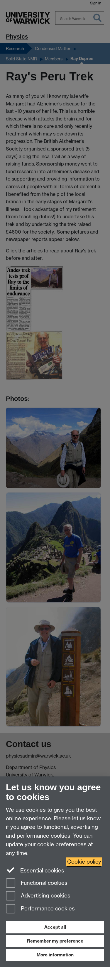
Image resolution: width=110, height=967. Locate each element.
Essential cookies (35, 870)
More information (55, 955)
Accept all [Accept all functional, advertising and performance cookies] (55, 927)
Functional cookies (36, 883)
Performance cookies (40, 909)
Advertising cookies (38, 896)
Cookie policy (84, 861)
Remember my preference (55, 941)
